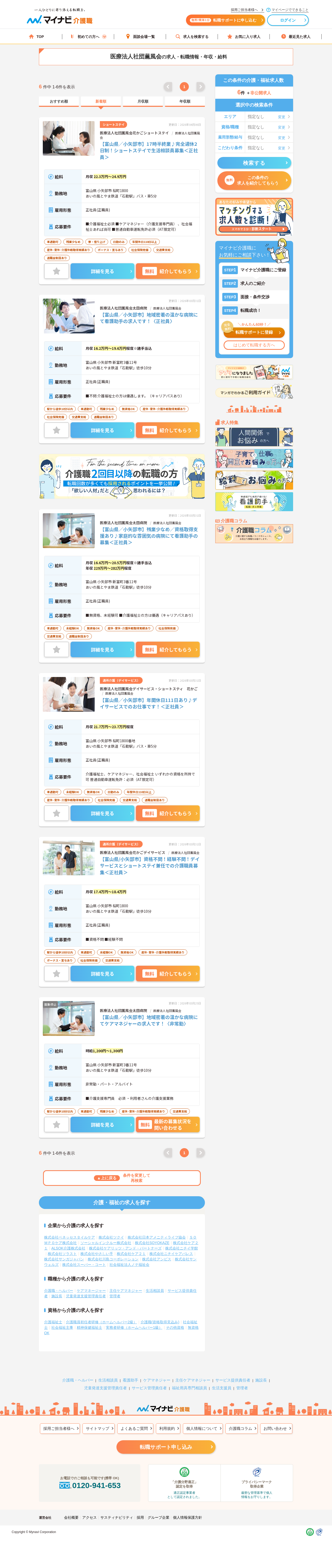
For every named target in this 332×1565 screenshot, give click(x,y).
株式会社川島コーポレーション (113, 1259)
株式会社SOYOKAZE (152, 1243)
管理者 (114, 1296)
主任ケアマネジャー (125, 1290)
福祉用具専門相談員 (189, 1388)
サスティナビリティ (116, 1517)
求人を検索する (192, 36)
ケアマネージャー (91, 1290)
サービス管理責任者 (149, 1388)
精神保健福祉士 (89, 1327)
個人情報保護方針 (187, 1517)
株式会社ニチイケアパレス (171, 1254)
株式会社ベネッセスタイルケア (69, 1237)
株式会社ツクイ (111, 1237)
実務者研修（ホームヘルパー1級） (134, 1327)
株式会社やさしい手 (96, 1254)
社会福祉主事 (62, 1327)
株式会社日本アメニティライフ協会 (157, 1237)
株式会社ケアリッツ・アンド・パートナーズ (125, 1248)
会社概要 (71, 1517)
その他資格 (175, 1327)
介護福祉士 (53, 1322)
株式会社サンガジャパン (64, 1259)
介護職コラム (240, 1428)
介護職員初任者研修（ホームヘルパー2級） (101, 1322)
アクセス (89, 1517)
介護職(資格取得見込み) (160, 1322)
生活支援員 (221, 1388)
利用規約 (167, 1428)
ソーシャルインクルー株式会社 (105, 1243)
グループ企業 (158, 1517)
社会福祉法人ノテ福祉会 (129, 1264)
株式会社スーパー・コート (84, 1264)
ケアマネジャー (156, 1380)
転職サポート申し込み (166, 1447)
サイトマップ (97, 1428)
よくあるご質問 (134, 1428)
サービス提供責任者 (232, 1380)
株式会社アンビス (156, 1259)
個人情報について (201, 1428)
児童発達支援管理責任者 (86, 1296)
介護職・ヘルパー (58, 1290)
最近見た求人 (295, 36)
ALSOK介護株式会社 (68, 1248)
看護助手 (130, 1380)
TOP (36, 36)
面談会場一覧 (140, 36)
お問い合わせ (275, 1428)
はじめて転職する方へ (254, 345)
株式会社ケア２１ (131, 1254)
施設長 (56, 1296)
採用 (140, 1517)
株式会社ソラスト (62, 1254)
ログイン (288, 20)
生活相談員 (155, 1290)
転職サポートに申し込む (223, 20)
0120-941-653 (89, 1485)
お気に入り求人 (243, 36)
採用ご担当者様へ (58, 1428)
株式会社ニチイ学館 (181, 1248)
